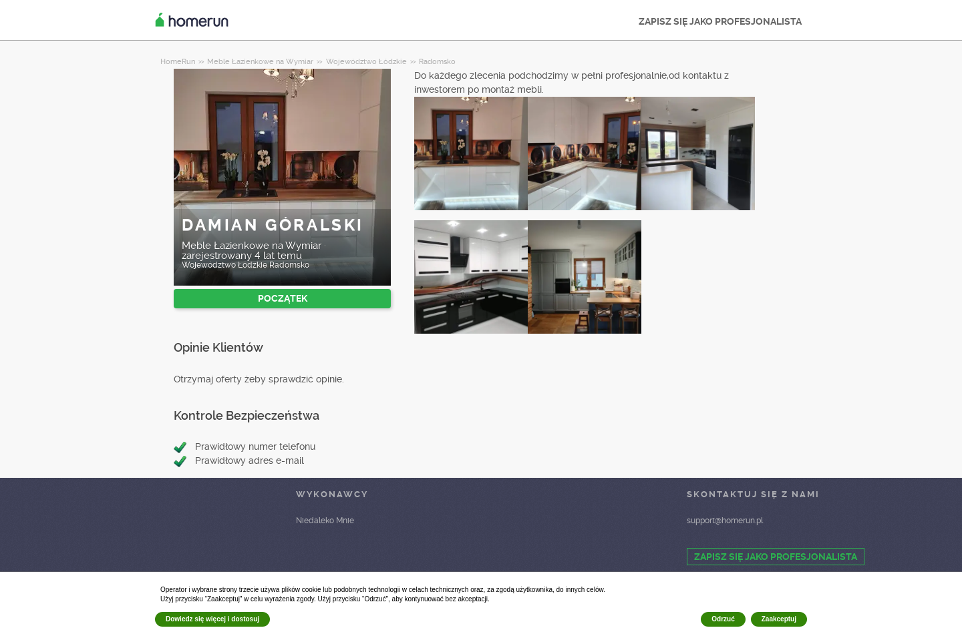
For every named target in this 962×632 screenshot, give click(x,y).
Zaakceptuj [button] (779, 619)
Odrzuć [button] (722, 619)
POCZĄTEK (282, 298)
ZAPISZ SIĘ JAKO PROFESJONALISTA (720, 21)
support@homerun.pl (725, 520)
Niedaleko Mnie (325, 520)
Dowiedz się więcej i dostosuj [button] (212, 619)
